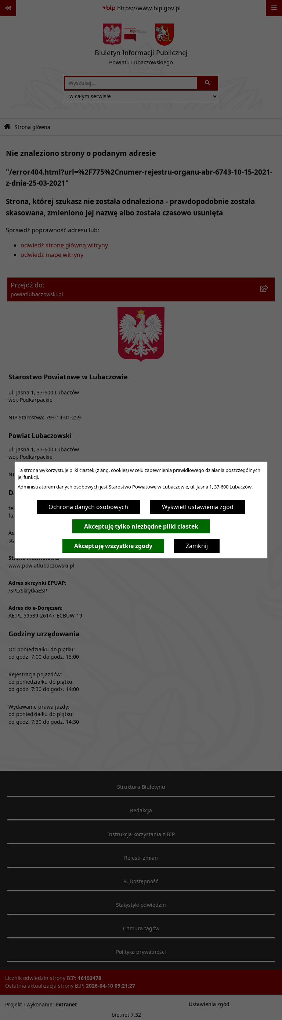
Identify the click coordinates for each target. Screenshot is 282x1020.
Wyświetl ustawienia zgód (198, 507)
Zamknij (197, 546)
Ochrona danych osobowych (88, 507)
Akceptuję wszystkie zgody (113, 546)
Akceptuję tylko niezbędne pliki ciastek (141, 526)
